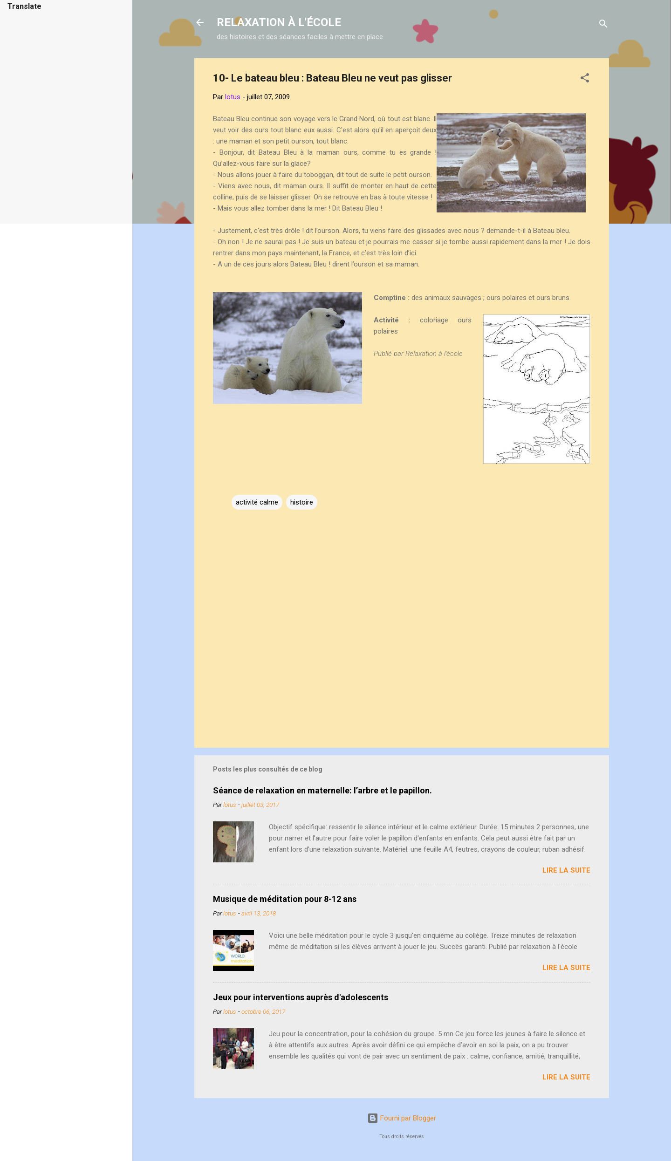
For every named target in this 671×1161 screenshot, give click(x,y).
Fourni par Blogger (401, 1118)
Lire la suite (566, 870)
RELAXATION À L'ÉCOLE (279, 22)
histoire (301, 502)
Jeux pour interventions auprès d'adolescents (300, 997)
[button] (584, 79)
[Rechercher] (603, 25)
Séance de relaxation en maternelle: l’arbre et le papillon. (322, 790)
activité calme (257, 502)
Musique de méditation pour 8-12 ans (284, 899)
